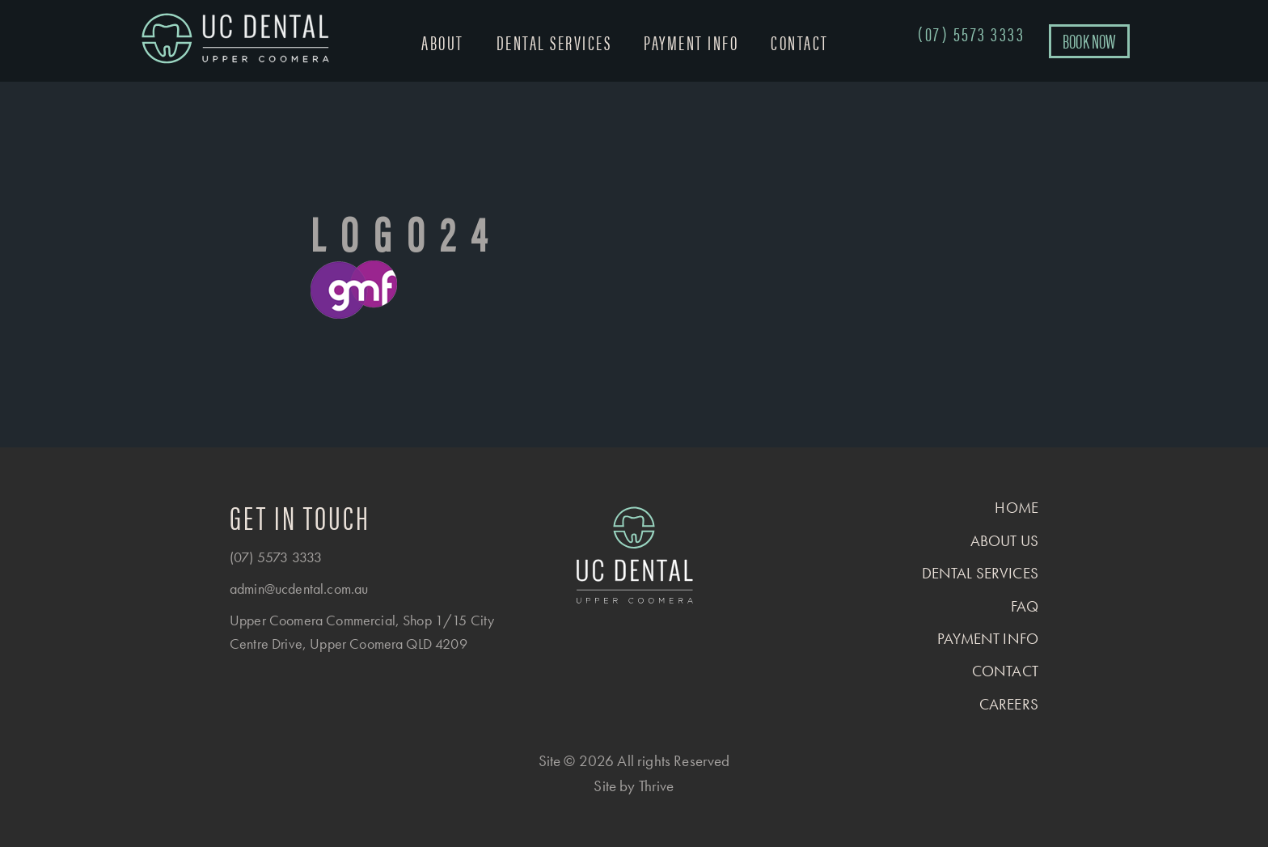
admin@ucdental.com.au (299, 588)
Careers (1008, 704)
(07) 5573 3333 (276, 557)
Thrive (656, 786)
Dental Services (554, 42)
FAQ (1024, 606)
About (442, 42)
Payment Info (691, 42)
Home (1016, 508)
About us (1004, 541)
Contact (800, 42)
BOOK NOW (1089, 40)
